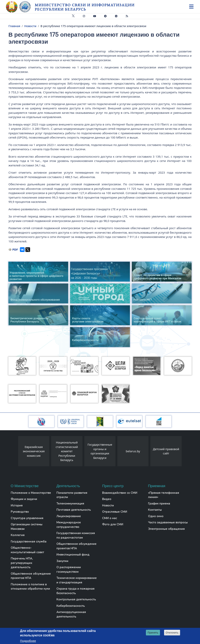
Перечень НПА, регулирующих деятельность (22, 563)
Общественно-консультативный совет (27, 550)
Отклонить (172, 632)
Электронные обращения (166, 529)
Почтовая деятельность (73, 510)
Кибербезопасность (70, 606)
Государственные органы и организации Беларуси (100, 451)
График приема (159, 503)
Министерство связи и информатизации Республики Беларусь (85, 7)
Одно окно (155, 516)
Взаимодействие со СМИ (119, 493)
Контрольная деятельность (76, 599)
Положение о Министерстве (31, 493)
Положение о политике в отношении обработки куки (30, 586)
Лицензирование (68, 516)
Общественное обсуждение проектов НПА (31, 576)
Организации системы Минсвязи (26, 526)
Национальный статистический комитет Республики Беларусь (67, 451)
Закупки (62, 561)
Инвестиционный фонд (72, 555)
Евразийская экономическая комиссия (34, 451)
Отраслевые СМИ (114, 512)
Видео (106, 499)
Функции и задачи (24, 499)
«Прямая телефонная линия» (163, 495)
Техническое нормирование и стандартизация (76, 580)
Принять (153, 632)
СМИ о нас (109, 518)
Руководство (20, 512)
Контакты (155, 510)
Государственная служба (28, 541)
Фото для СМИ (112, 524)
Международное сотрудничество (68, 524)
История (17, 505)
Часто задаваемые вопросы (168, 522)
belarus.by (133, 451)
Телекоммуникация (70, 503)
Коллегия (18, 535)
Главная (14, 26)
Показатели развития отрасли (71, 495)
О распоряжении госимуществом (68, 569)
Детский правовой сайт (166, 451)
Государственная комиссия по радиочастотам (75, 535)
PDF (15, 249)
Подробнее (28, 641)
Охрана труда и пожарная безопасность (75, 591)
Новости (30, 26)
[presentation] (14, 452)
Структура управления (27, 518)
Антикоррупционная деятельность (71, 614)
